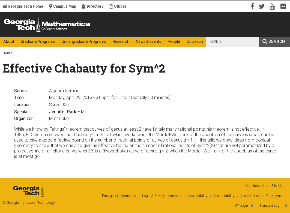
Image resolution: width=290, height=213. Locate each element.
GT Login (241, 205)
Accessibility (197, 196)
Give (214, 41)
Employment (275, 196)
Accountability (223, 196)
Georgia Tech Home (25, 6)
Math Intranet (254, 186)
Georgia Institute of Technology (21, 32)
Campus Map (64, 6)
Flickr (284, 6)
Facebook (252, 6)
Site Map (278, 186)
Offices (120, 6)
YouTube (274, 6)
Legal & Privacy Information (162, 196)
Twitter (263, 6)
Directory (95, 6)
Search (276, 41)
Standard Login (270, 205)
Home (7, 53)
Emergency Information (119, 196)
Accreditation (250, 196)
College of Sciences (94, 32)
